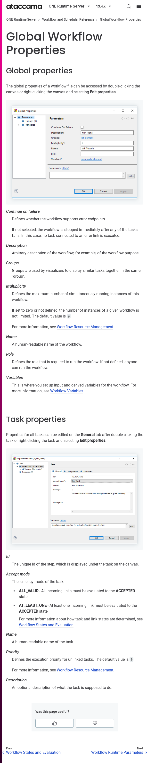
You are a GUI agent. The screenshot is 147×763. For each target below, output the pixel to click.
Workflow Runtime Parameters (117, 752)
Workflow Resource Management (85, 327)
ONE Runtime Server (21, 19)
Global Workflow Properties (120, 19)
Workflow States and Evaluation (46, 625)
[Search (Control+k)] (128, 6)
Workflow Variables (66, 391)
